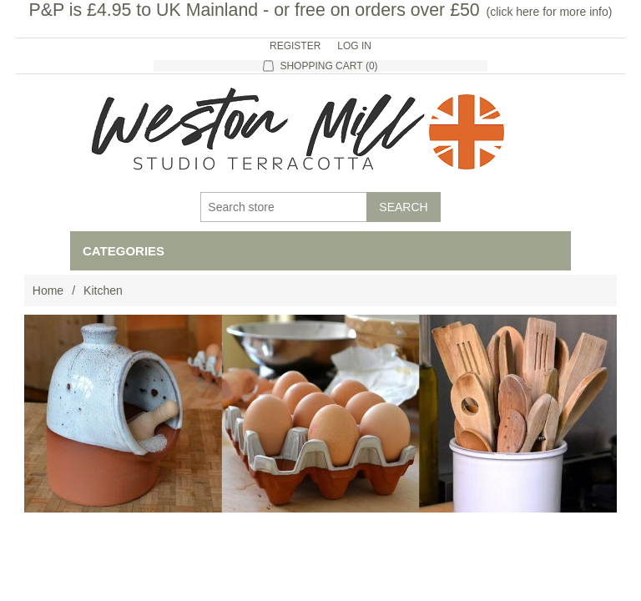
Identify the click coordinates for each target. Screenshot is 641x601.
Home (48, 290)
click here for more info (549, 11)
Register (295, 46)
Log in (354, 46)
